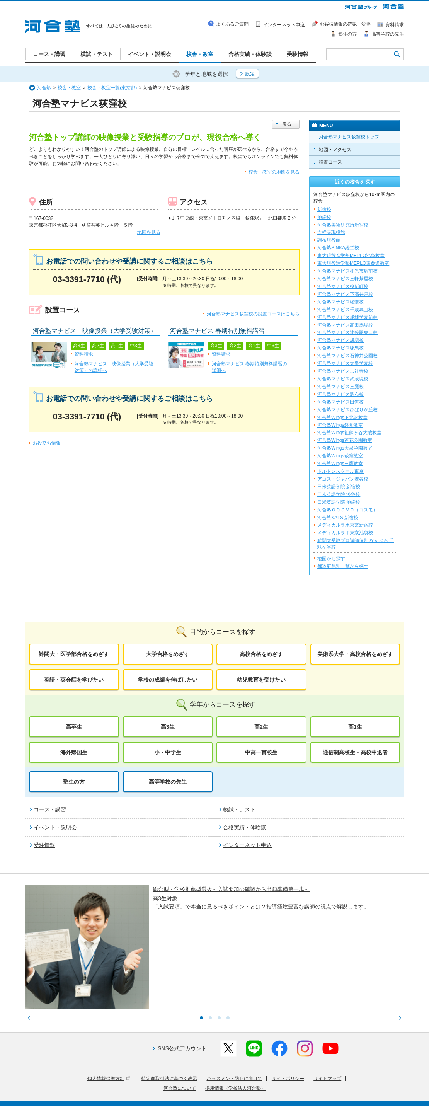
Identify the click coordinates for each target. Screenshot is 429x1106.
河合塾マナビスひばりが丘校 (347, 409)
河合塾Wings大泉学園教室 (344, 448)
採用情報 (167, 1094)
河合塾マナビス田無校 (340, 402)
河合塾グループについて (176, 1084)
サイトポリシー (288, 1014)
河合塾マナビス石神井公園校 (347, 355)
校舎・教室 (69, 87)
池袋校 (324, 217)
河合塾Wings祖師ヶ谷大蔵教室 (349, 432)
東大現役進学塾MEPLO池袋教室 (351, 255)
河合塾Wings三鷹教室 (340, 463)
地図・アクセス (335, 149)
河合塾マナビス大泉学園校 (345, 363)
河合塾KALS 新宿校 (337, 517)
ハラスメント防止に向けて (234, 1014)
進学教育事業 (223, 1084)
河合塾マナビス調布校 (340, 394)
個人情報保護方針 (108, 1014)
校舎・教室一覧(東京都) (112, 87)
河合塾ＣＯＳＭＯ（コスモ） (347, 510)
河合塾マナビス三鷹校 (340, 386)
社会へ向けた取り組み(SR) (358, 1084)
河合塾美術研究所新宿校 (342, 225)
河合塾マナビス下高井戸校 (345, 294)
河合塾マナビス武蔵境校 (342, 379)
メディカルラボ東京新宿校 (345, 525)
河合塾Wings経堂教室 (340, 425)
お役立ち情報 (47, 443)
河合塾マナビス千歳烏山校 (345, 309)
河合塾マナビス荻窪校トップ (349, 137)
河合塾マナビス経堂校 (340, 302)
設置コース (330, 162)
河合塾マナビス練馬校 (340, 348)
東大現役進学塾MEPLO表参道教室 (353, 263)
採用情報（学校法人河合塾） (235, 1024)
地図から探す (331, 558)
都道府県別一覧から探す (342, 566)
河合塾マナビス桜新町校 (342, 286)
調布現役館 (328, 240)
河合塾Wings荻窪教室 (340, 455)
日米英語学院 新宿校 (338, 486)
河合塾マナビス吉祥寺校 (342, 371)
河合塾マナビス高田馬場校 (345, 325)
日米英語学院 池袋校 (338, 502)
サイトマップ (327, 1014)
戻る (286, 124)
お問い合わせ (197, 1094)
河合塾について (179, 1024)
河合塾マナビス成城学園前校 (347, 317)
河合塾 (44, 87)
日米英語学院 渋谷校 (338, 494)
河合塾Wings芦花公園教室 (344, 440)
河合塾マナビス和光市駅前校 (347, 271)
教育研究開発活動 (305, 1084)
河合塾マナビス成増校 (340, 340)
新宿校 (324, 209)
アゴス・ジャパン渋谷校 (342, 479)
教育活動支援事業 (261, 1084)
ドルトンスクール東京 (340, 471)
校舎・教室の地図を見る (274, 172)
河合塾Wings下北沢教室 (342, 417)
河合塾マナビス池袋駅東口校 (347, 332)
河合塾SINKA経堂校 (338, 248)
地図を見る (148, 232)
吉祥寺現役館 (331, 232)
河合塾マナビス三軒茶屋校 (345, 278)
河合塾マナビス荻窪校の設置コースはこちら (253, 314)
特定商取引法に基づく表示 (169, 1014)
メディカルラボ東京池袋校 (345, 532)
